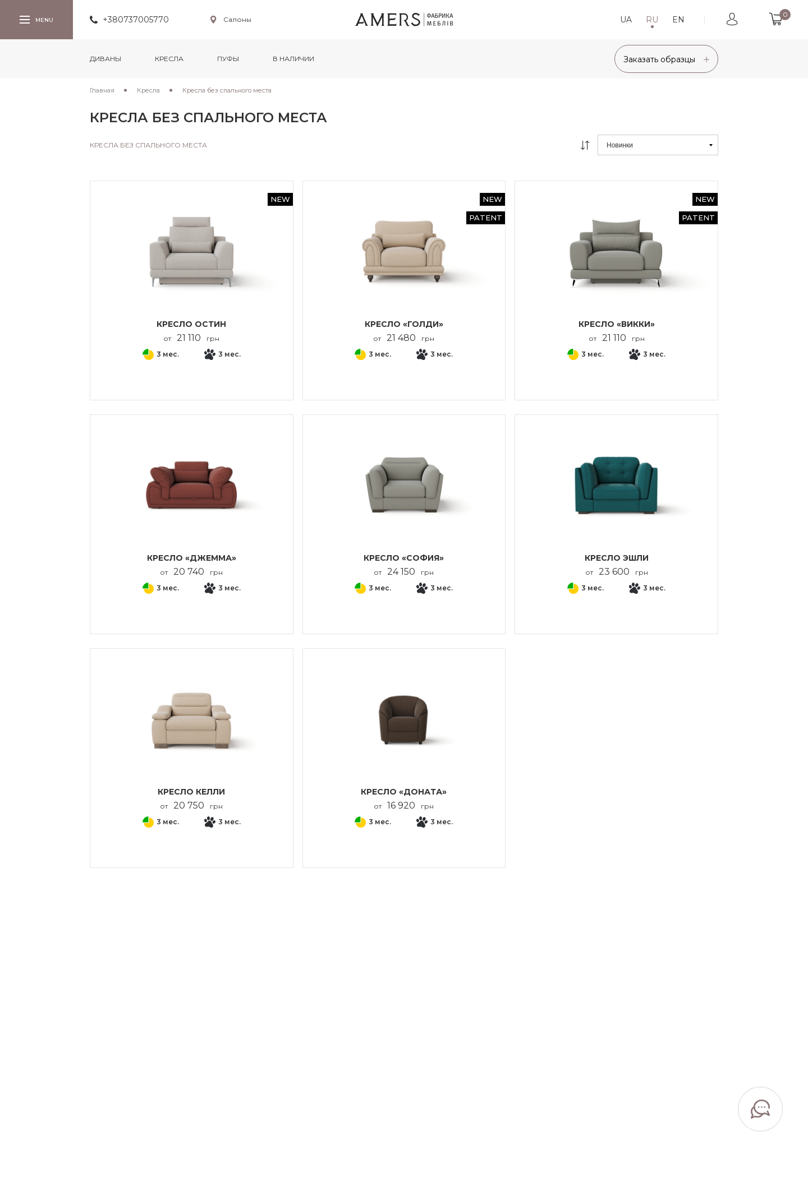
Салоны (237, 19)
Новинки (620, 145)
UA (626, 20)
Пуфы (228, 58)
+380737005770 (136, 20)
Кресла (169, 58)
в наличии (293, 58)
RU (652, 20)
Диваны (105, 58)
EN (678, 20)
